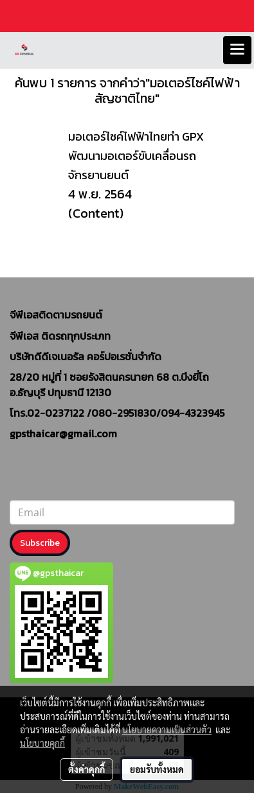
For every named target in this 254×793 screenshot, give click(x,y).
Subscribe (40, 543)
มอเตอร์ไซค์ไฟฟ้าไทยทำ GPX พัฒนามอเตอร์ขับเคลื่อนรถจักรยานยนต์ (136, 156)
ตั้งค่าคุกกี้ (86, 769)
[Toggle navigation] (237, 50)
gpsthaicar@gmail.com (63, 433)
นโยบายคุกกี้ (42, 743)
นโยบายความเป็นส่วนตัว (167, 729)
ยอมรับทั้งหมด (157, 769)
